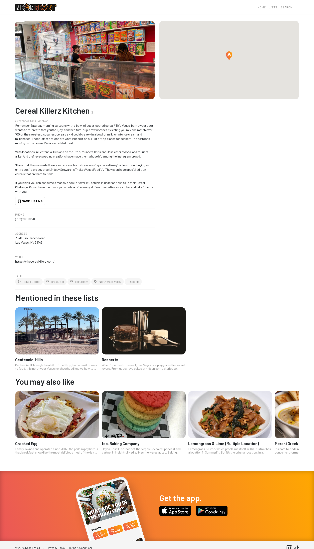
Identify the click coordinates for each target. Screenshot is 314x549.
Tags (18, 276)
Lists (273, 7)
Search (286, 7)
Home (262, 7)
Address (21, 233)
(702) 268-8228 (25, 219)
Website (20, 257)
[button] (229, 55)
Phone (19, 214)
